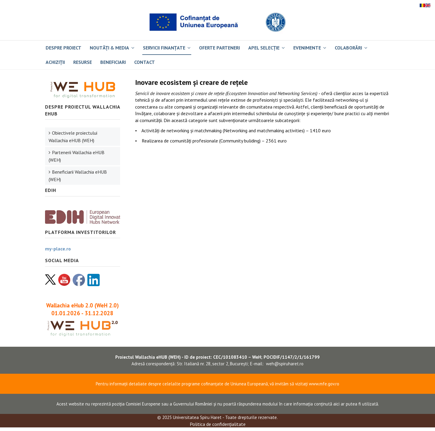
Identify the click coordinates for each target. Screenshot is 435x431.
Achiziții (55, 62)
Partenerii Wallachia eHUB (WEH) (76, 156)
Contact (144, 62)
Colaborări (348, 48)
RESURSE (82, 62)
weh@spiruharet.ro (285, 364)
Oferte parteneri (219, 48)
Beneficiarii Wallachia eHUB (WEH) (78, 175)
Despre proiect (63, 48)
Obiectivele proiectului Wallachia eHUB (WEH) (73, 136)
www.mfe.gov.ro (324, 384)
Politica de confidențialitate (218, 424)
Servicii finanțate (164, 48)
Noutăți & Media (109, 48)
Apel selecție (263, 48)
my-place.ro (58, 249)
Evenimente (307, 48)
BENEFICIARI (113, 62)
